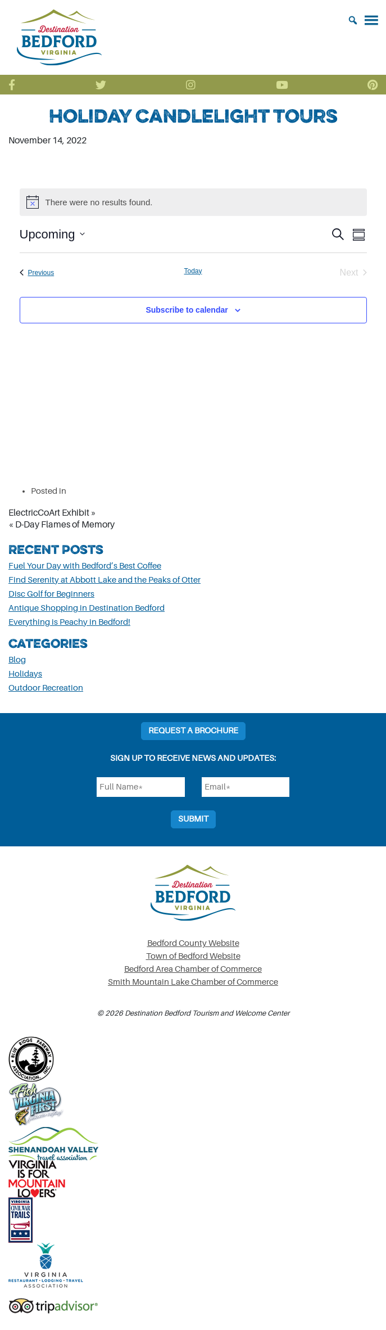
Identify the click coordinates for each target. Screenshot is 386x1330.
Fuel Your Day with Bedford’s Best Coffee (84, 566)
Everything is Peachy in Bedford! (69, 622)
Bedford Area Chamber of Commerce (193, 969)
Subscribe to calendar (187, 309)
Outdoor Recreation (45, 688)
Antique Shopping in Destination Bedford (86, 608)
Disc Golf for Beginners (51, 594)
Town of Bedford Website (193, 956)
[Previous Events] (37, 273)
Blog (17, 660)
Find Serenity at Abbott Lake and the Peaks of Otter (104, 580)
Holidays (25, 674)
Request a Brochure (193, 731)
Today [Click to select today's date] (193, 271)
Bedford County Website (193, 943)
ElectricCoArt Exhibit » (52, 513)
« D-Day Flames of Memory (61, 525)
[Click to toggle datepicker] (52, 234)
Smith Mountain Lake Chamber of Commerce (193, 982)
